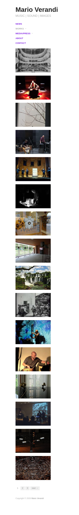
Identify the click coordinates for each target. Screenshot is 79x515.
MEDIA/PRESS (23, 33)
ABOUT (19, 38)
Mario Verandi (37, 9)
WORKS (20, 29)
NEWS (19, 24)
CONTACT (21, 43)
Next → (35, 488)
